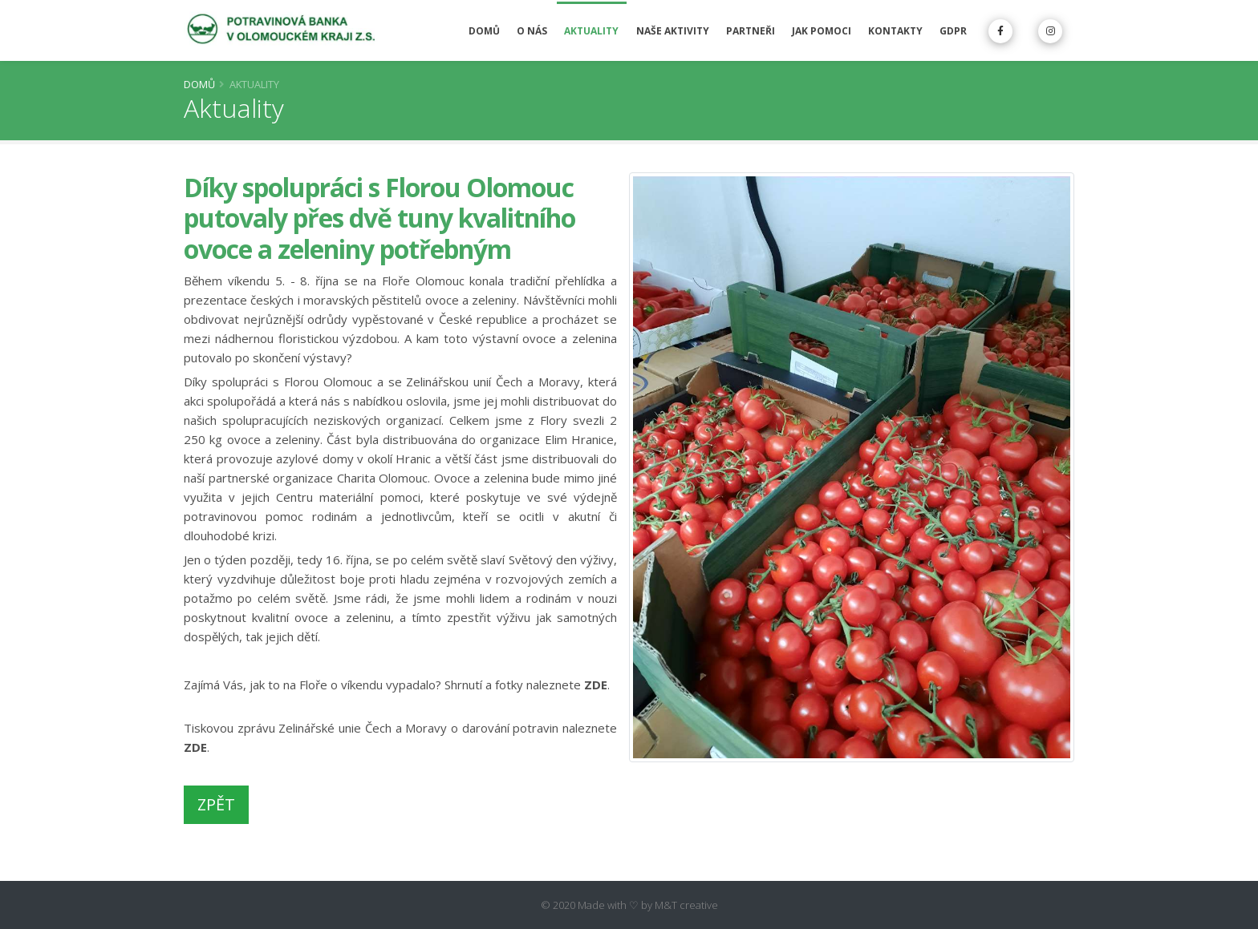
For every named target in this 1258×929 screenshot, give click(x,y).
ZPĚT (216, 804)
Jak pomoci (821, 31)
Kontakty (895, 31)
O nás (532, 31)
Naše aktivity (672, 31)
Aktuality (591, 31)
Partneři (750, 31)
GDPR (953, 31)
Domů (484, 31)
